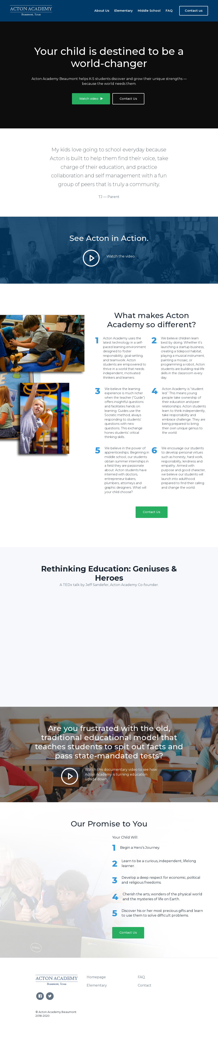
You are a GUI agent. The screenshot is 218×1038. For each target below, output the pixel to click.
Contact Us (128, 99)
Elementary (123, 11)
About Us (101, 11)
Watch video (91, 99)
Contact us (193, 11)
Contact (144, 985)
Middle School (149, 11)
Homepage (96, 977)
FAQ (169, 11)
